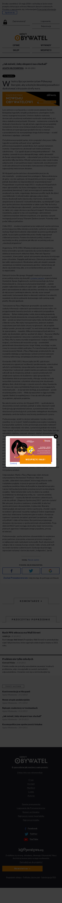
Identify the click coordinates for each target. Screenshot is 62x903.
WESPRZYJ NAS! (36, 459)
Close (56, 436)
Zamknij (13, 463)
